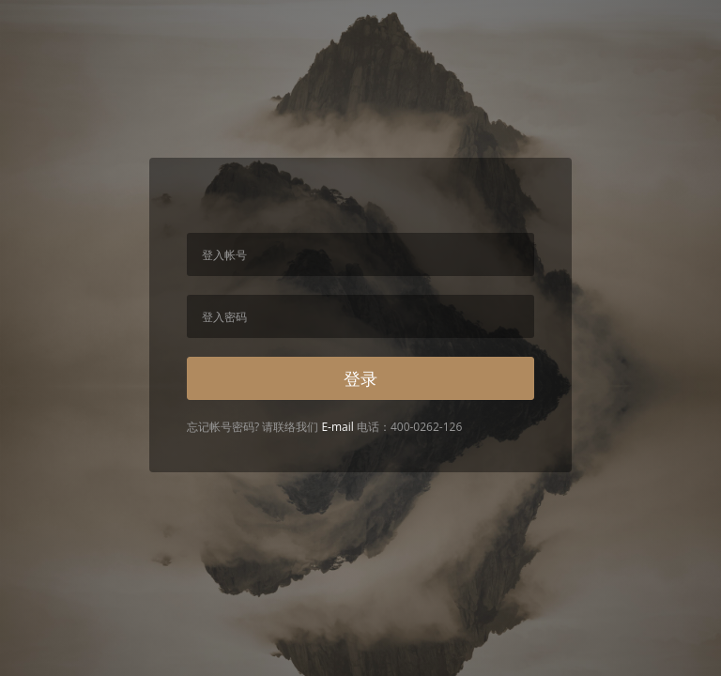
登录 (360, 378)
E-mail (337, 427)
